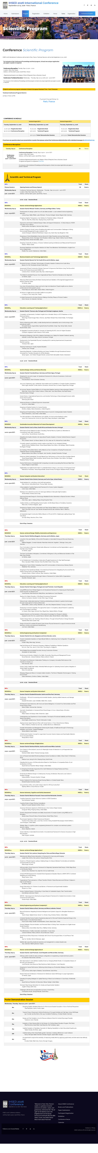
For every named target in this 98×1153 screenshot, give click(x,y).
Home (5, 13)
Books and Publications (65, 1107)
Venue (55, 13)
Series (63, 13)
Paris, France (49, 100)
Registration (36, 13)
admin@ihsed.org (89, 140)
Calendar (61, 1122)
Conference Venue (64, 1119)
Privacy (93, 1128)
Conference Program (87, 13)
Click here (41, 161)
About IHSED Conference (66, 1104)
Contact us (88, 1128)
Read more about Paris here (42, 1119)
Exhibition (46, 13)
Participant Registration (65, 1113)
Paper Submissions (64, 1110)
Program (25, 13)
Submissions (15, 13)
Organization (71, 13)
